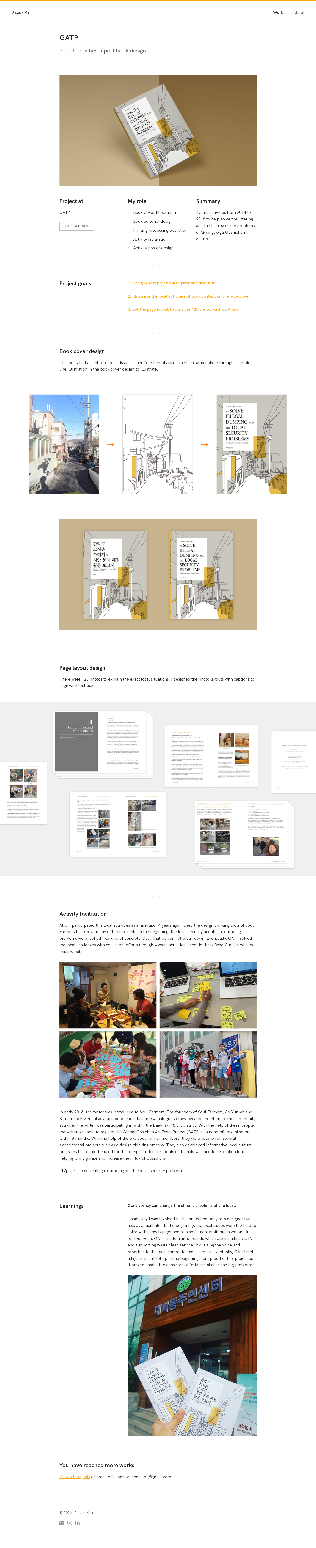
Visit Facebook (77, 226)
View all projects (74, 1476)
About (299, 12)
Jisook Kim (21, 12)
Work (278, 12)
